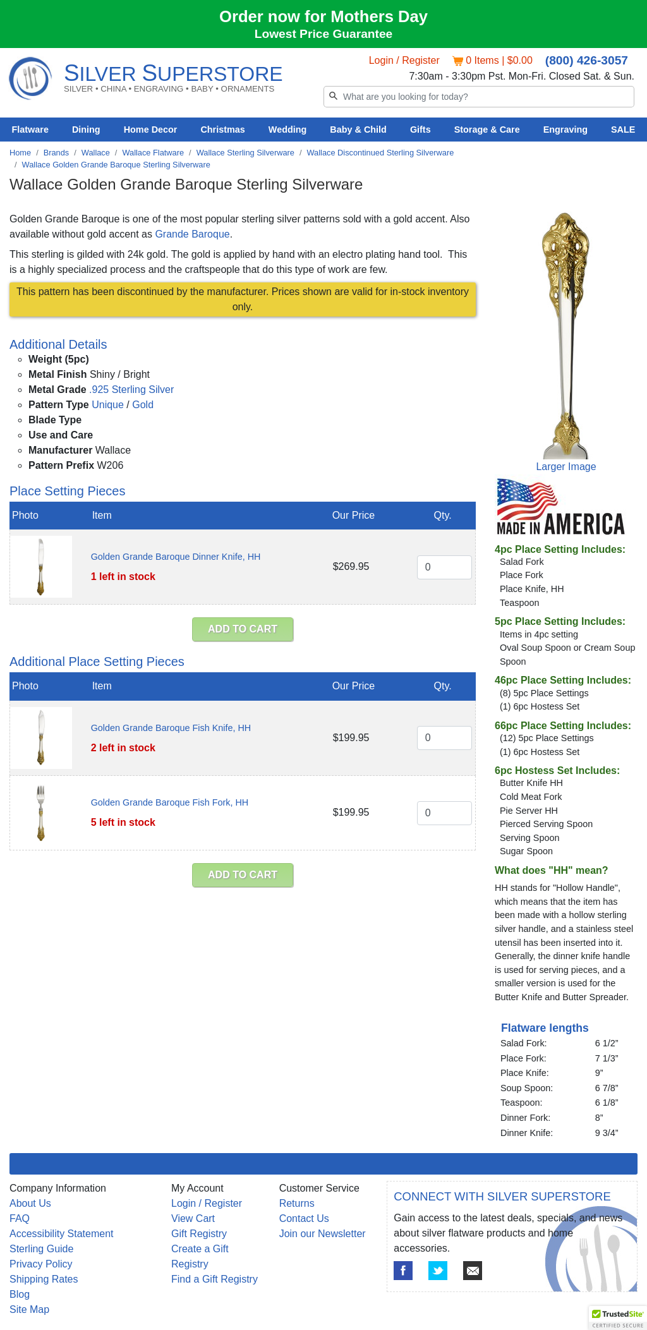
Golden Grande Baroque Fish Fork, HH (170, 802)
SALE (623, 129)
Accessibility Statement (61, 1233)
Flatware (30, 129)
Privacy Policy (41, 1264)
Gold (143, 404)
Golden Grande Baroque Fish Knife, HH (171, 728)
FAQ (19, 1218)
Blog (19, 1294)
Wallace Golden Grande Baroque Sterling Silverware (116, 164)
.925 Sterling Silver (131, 389)
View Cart (193, 1218)
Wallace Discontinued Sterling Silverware (380, 152)
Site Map (29, 1309)
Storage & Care (487, 129)
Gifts (420, 129)
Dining (86, 129)
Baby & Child (358, 129)
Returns (297, 1203)
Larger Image (566, 466)
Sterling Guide (41, 1248)
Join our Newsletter (322, 1233)
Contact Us (304, 1218)
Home (20, 152)
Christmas (222, 129)
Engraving (565, 129)
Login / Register (404, 60)
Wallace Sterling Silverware (245, 152)
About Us (30, 1203)
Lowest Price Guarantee (324, 33)
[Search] (479, 96)
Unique (108, 404)
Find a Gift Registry (214, 1279)
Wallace (96, 152)
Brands (57, 152)
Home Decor (151, 129)
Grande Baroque (192, 234)
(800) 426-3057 (586, 60)
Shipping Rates (43, 1279)
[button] (618, 1318)
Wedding (288, 129)
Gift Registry (199, 1233)
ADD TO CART (242, 629)
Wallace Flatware (153, 152)
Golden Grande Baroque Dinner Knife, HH (176, 557)
